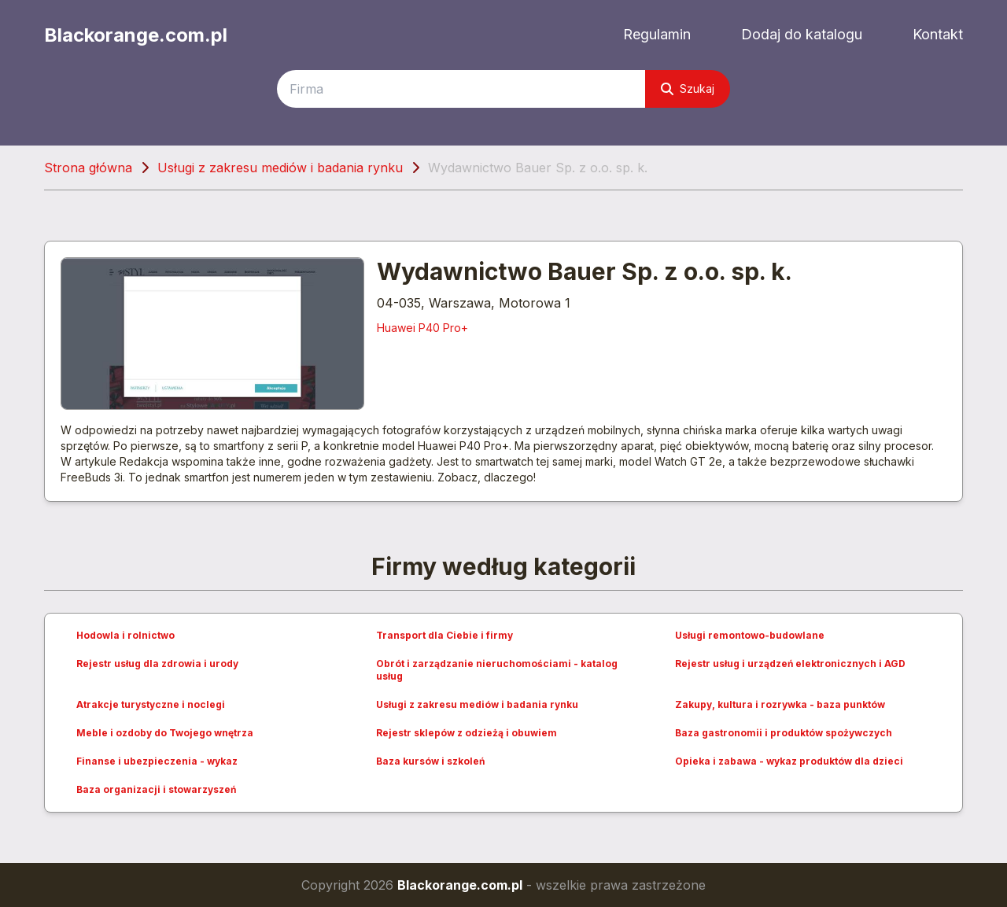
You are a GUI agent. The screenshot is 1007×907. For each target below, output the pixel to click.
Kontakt (938, 34)
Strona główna (88, 167)
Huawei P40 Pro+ (422, 327)
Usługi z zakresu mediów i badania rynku (280, 167)
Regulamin (657, 34)
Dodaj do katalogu (801, 34)
